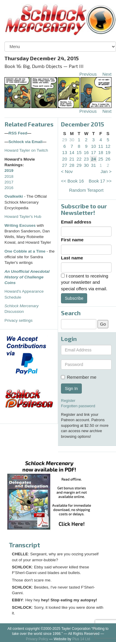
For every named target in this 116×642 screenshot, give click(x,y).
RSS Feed (18, 133)
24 (93, 158)
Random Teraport (86, 190)
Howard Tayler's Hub (22, 216)
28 (71, 165)
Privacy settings (18, 320)
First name (72, 239)
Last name (72, 257)
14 (71, 152)
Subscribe (74, 298)
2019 (8, 170)
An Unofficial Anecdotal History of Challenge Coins (27, 277)
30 (71, 139)
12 (108, 146)
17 (93, 152)
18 (100, 152)
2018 (8, 176)
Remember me (78, 377)
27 (64, 165)
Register (68, 400)
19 (108, 152)
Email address (76, 221)
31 (93, 165)
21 (71, 158)
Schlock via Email (26, 142)
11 (100, 146)
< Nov (67, 171)
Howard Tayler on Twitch (26, 150)
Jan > (106, 171)
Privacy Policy (37, 639)
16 (86, 152)
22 (78, 158)
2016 (8, 188)
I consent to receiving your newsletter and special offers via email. (84, 282)
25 (100, 158)
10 (93, 146)
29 (64, 139)
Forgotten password (78, 406)
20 (64, 158)
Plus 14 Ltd (81, 639)
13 (64, 152)
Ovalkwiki (14, 196)
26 (108, 158)
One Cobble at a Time (25, 251)
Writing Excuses (20, 225)
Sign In (71, 388)
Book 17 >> (100, 180)
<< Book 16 (72, 180)
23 (86, 158)
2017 (8, 182)
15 (78, 152)
